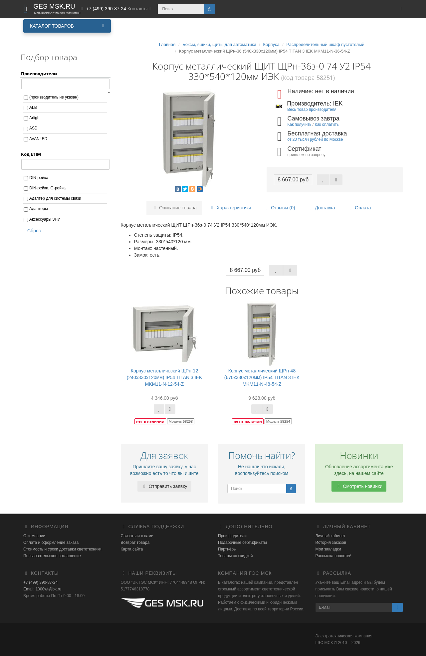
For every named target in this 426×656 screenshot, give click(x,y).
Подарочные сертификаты (242, 542)
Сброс (32, 230)
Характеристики (230, 207)
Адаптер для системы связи (55, 198)
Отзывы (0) (279, 207)
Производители (232, 536)
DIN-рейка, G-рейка (47, 188)
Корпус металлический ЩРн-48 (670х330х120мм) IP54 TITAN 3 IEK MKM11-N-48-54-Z (262, 377)
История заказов (331, 542)
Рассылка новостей (333, 555)
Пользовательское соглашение (52, 555)
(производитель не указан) (54, 97)
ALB (33, 107)
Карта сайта (132, 549)
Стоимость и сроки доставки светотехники (62, 549)
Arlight (35, 117)
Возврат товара (135, 542)
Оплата (359, 207)
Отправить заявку (164, 486)
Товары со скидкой (235, 555)
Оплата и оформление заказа (51, 542)
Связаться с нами (137, 536)
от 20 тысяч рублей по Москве (315, 139)
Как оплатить (327, 124)
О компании (34, 536)
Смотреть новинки (358, 486)
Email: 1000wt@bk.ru (42, 589)
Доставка (321, 207)
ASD (33, 128)
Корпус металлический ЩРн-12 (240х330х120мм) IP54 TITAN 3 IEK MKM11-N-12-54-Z (164, 377)
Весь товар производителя (311, 109)
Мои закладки (328, 549)
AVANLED (38, 138)
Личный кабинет (330, 536)
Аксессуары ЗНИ (45, 219)
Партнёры (227, 549)
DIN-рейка (38, 177)
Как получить (300, 124)
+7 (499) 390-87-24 (40, 582)
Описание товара (174, 207)
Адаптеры (38, 208)
